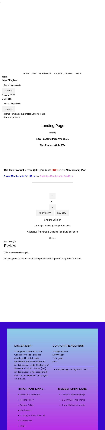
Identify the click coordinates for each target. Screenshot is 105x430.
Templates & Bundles (21, 114)
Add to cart (45, 213)
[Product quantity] (52, 201)
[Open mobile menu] (5, 77)
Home (7, 114)
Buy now (61, 213)
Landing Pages (70, 232)
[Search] (52, 85)
